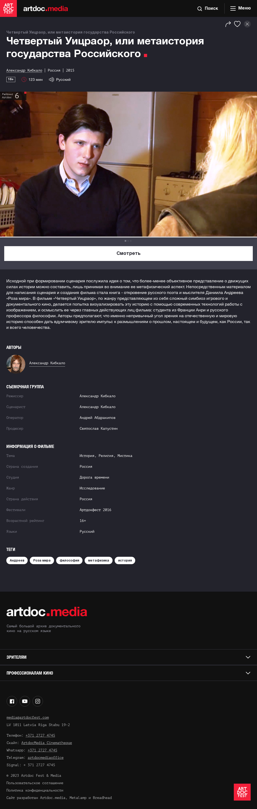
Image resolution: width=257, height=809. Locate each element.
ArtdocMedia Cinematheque (46, 743)
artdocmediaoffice (46, 758)
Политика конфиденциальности (34, 790)
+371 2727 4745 (40, 735)
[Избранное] (237, 24)
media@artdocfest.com (28, 717)
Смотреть (128, 253)
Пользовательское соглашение (34, 783)
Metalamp (78, 798)
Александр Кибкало (47, 363)
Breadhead (102, 798)
